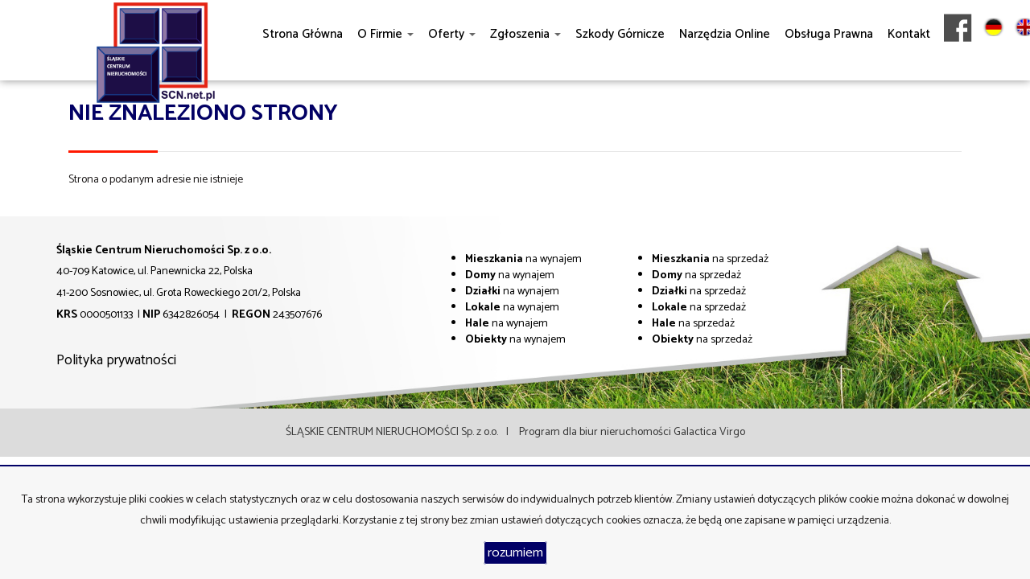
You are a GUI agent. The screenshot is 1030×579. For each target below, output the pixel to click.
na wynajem (523, 259)
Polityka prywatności (116, 360)
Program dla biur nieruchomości (596, 432)
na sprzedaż (710, 259)
